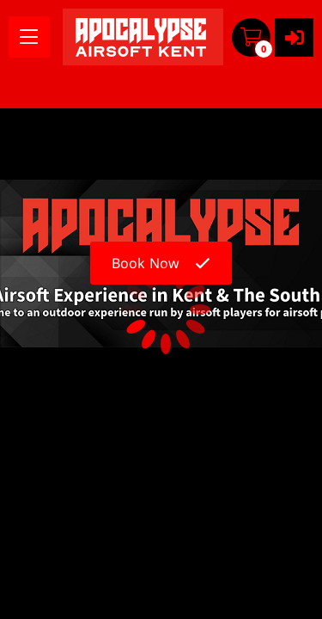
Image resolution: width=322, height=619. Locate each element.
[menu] (29, 37)
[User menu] (294, 37)
